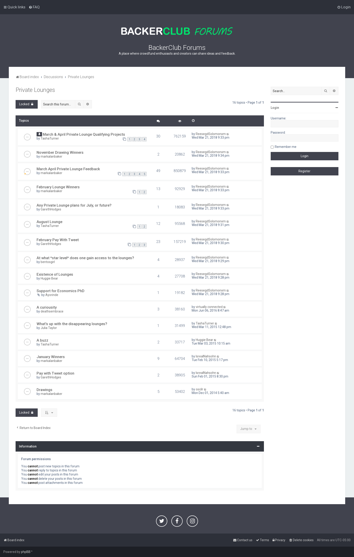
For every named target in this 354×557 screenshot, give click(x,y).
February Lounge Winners (58, 187)
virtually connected (209, 307)
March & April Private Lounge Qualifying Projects (84, 134)
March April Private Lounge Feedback (68, 169)
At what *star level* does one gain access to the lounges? (85, 258)
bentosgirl (48, 262)
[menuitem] (34, 7)
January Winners (51, 356)
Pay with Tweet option (55, 373)
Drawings (44, 389)
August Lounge (49, 221)
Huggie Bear (49, 278)
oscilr (199, 389)
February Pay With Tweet (58, 240)
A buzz (42, 340)
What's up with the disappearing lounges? (72, 324)
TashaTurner (50, 138)
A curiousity (47, 307)
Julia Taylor (49, 328)
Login (275, 108)
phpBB (25, 552)
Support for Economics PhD (60, 291)
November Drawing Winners (60, 152)
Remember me (285, 147)
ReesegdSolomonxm (211, 134)
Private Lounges (35, 90)
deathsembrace (52, 311)
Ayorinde (51, 295)
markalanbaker (51, 156)
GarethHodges (51, 209)
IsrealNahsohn (206, 356)
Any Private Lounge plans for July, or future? (74, 205)
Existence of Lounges (55, 274)
